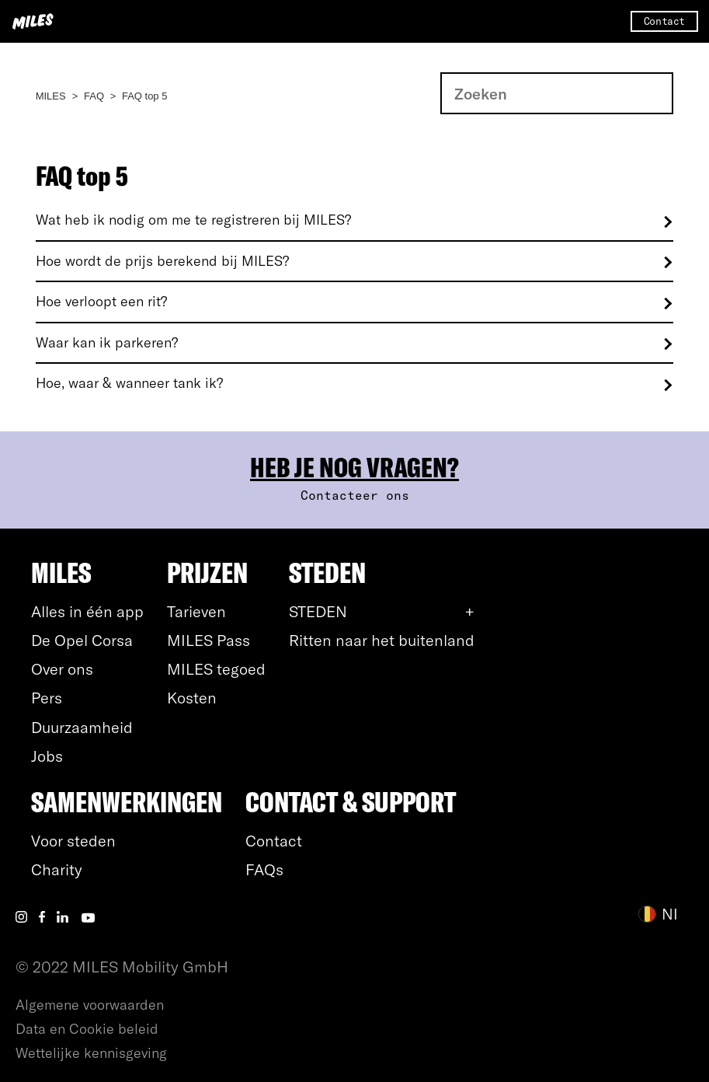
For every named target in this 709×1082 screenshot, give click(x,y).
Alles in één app (87, 611)
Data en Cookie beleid (87, 1029)
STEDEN (318, 611)
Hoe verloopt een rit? (101, 301)
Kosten (192, 697)
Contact (664, 21)
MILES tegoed (216, 669)
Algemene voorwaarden (90, 1005)
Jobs (47, 756)
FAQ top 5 (145, 96)
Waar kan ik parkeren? (107, 342)
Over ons (62, 669)
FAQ (94, 96)
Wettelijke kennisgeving (91, 1053)
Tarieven (196, 611)
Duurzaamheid (82, 727)
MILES (51, 96)
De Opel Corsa (82, 640)
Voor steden (73, 840)
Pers (46, 697)
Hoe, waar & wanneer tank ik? (129, 383)
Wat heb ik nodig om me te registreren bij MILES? (193, 220)
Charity (56, 869)
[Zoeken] (556, 93)
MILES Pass (208, 640)
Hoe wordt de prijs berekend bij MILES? (162, 261)
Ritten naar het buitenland (381, 640)
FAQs (264, 869)
